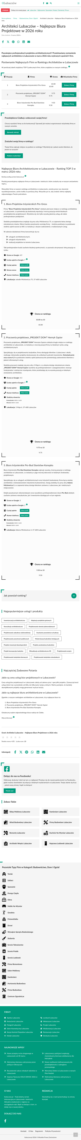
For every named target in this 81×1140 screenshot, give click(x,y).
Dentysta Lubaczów (50, 1036)
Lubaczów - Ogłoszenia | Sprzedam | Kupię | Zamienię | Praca (49, 10)
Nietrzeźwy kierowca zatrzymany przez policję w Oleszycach (21, 1063)
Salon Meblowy (14, 970)
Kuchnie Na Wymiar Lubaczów (61, 833)
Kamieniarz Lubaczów (58, 812)
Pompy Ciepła (13, 893)
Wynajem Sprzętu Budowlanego (20, 932)
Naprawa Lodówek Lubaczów (61, 843)
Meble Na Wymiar (15, 906)
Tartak (10, 874)
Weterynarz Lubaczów (51, 1021)
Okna (10, 900)
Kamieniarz (12, 977)
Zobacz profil (24, 265)
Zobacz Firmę (69, 85)
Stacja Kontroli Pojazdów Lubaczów (20, 1032)
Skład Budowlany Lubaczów (20, 822)
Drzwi (10, 925)
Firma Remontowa (15, 964)
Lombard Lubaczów (50, 1018)
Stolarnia (11, 938)
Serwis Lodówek (14, 958)
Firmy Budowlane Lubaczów (60, 822)
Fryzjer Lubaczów (49, 1025)
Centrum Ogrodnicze (16, 996)
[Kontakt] (47, 3)
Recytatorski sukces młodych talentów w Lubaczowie (22, 1072)
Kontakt (45, 1099)
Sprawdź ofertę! (13, 132)
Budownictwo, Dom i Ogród (29, 18)
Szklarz (10, 880)
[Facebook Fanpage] (43, 3)
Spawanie (11, 887)
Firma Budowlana (15, 990)
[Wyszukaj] (51, 3)
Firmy (15, 18)
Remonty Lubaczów (17, 833)
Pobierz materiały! (14, 156)
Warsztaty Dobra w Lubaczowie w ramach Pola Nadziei (60, 1072)
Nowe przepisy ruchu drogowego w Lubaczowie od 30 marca (20, 1054)
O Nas (31, 1131)
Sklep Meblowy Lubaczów (19, 812)
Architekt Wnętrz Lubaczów (20, 843)
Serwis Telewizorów (15, 945)
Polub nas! (10, 791)
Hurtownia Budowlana (17, 983)
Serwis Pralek (13, 951)
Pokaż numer (24, 275)
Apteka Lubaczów (13, 1018)
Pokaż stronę (24, 270)
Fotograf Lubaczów (14, 1025)
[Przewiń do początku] (75, 1135)
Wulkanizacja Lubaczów (52, 1028)
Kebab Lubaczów (13, 1036)
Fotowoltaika (13, 919)
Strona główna (6, 18)
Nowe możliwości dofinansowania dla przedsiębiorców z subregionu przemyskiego (58, 1064)
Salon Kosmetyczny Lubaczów (18, 1028)
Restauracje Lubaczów (51, 1032)
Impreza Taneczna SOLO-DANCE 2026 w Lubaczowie (22, 1078)
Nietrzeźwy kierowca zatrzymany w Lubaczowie (58, 1078)
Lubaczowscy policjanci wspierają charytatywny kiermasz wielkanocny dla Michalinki (59, 1055)
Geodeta (11, 912)
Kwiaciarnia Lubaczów (15, 1021)
